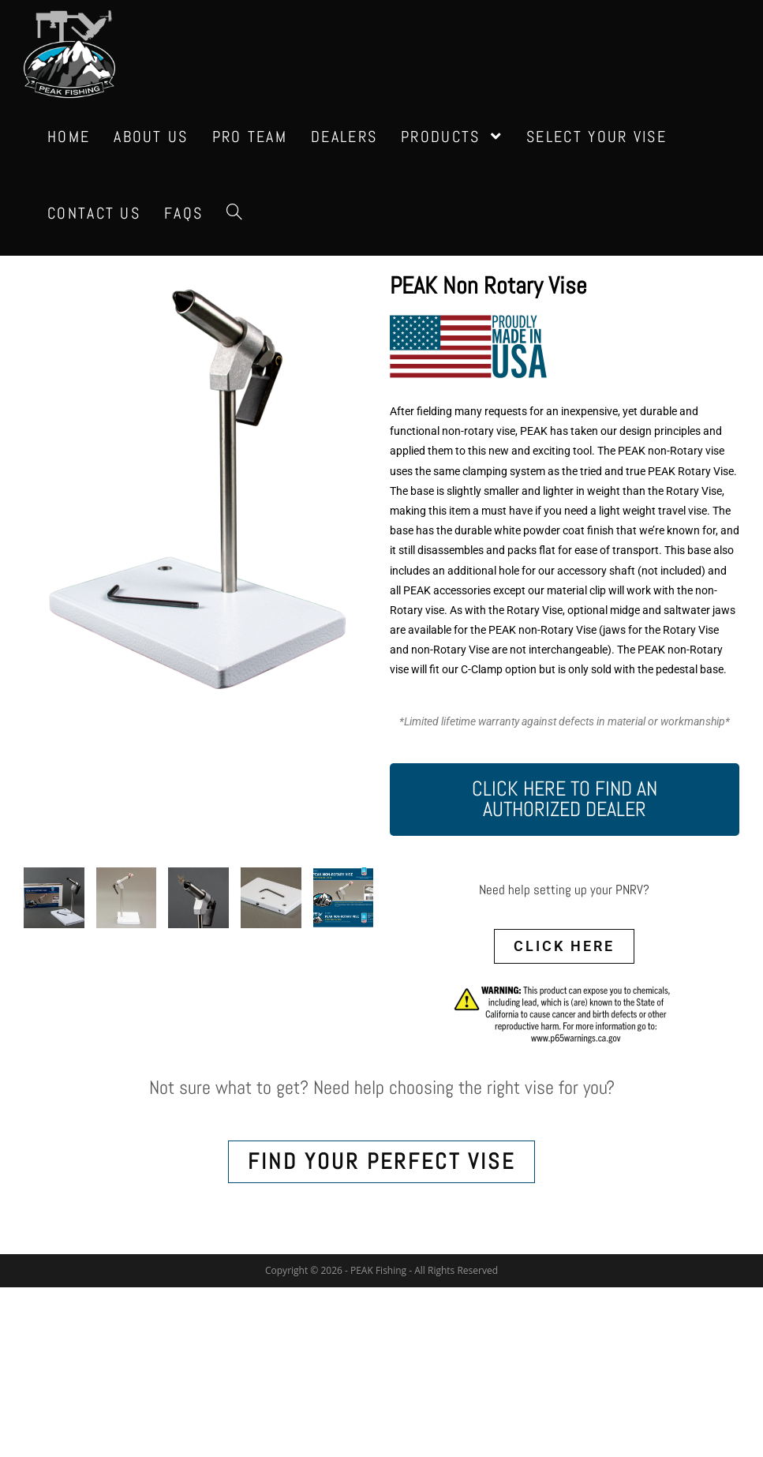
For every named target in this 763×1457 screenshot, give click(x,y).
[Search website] (234, 213)
